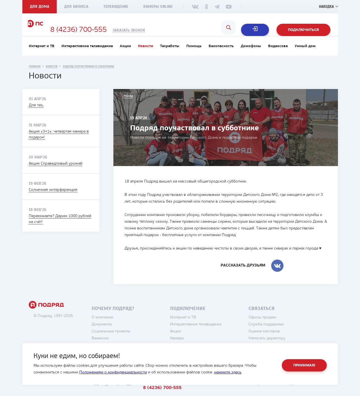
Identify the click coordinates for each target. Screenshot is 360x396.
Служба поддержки (282, 333)
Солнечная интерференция (53, 198)
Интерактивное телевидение (87, 55)
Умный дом (305, 55)
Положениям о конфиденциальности (113, 372)
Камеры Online (158, 6)
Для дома (39, 6)
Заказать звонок (176, 30)
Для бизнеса (76, 6)
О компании (119, 326)
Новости (145, 55)
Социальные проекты (127, 340)
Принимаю (304, 365)
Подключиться (303, 30)
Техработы (169, 55)
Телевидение (115, 6)
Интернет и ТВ (41, 55)
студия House (311, 392)
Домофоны (251, 55)
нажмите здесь (228, 372)
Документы (118, 333)
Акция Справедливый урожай (55, 172)
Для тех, (36, 114)
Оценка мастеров (280, 340)
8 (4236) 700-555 (126, 30)
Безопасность (221, 55)
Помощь (194, 55)
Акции (125, 55)
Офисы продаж (279, 326)
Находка (325, 6)
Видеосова (278, 55)
